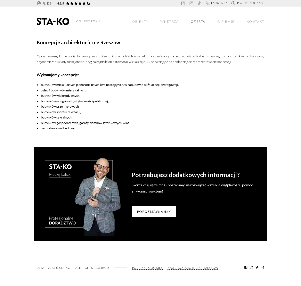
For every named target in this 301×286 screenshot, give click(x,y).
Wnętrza (169, 21)
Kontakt (255, 21)
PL (44, 3)
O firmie (226, 21)
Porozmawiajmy (154, 211)
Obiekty (140, 21)
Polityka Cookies (147, 267)
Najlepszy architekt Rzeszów (193, 267)
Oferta (198, 21)
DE (49, 3)
